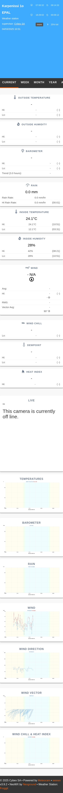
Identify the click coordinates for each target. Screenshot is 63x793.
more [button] (39, 24)
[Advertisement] (31, 54)
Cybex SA (19, 23)
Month (39, 82)
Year (53, 82)
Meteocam (44, 780)
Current (9, 82)
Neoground (29, 784)
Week (25, 82)
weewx (57, 780)
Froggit (4, 788)
